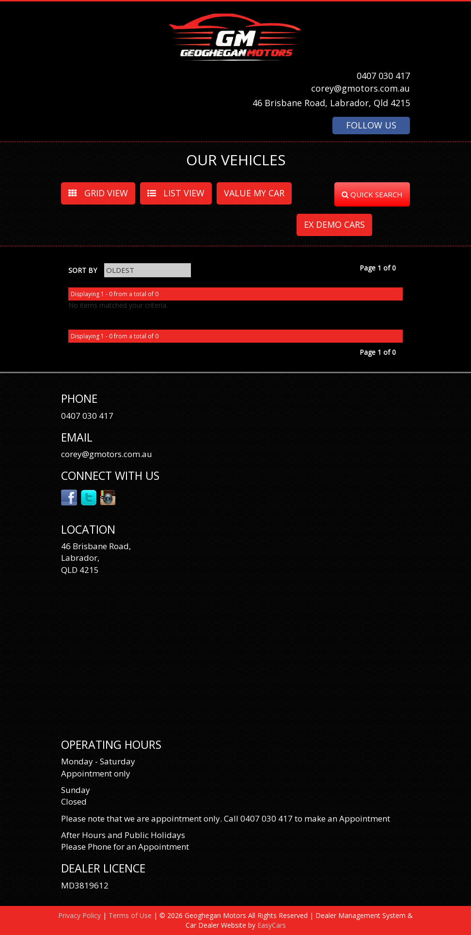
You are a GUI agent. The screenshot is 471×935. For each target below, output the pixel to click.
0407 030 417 (383, 75)
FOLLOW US (371, 125)
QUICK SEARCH (372, 194)
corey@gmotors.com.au (360, 88)
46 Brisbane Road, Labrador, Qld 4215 (331, 103)
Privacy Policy (80, 915)
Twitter (88, 497)
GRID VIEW (98, 193)
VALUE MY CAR (254, 193)
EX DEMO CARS (334, 224)
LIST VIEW (175, 193)
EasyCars (271, 925)
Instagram (108, 497)
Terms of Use (131, 915)
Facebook (69, 497)
